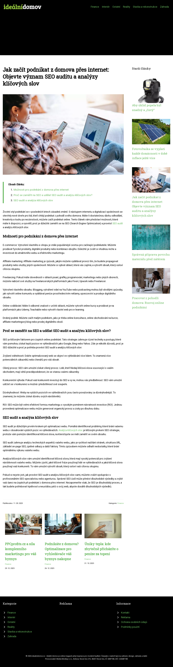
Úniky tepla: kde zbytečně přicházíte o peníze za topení (101, 549)
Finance (95, 6)
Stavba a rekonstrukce (145, 6)
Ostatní (116, 6)
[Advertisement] (86, 31)
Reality (126, 6)
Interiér (106, 6)
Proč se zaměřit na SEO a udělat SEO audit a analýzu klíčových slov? (52, 195)
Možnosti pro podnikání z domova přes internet (41, 189)
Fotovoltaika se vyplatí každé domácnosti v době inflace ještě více (149, 153)
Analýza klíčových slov (71, 430)
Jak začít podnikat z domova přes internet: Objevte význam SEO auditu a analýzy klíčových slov (147, 206)
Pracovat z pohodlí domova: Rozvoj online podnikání (148, 302)
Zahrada (164, 6)
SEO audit (117, 223)
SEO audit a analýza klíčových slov (33, 200)
